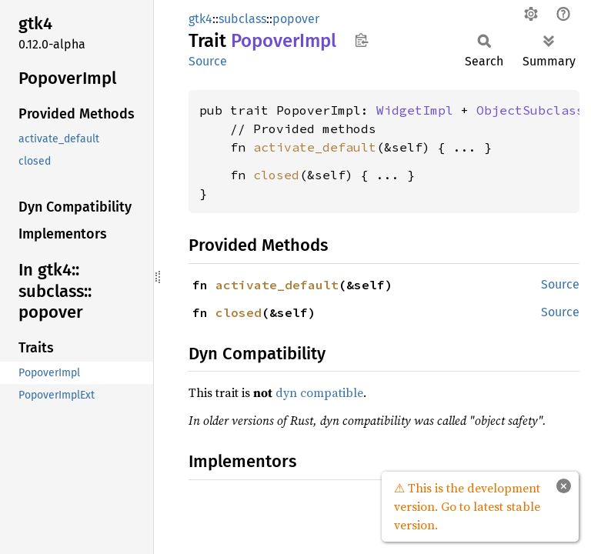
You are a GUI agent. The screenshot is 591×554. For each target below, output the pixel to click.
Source (208, 61)
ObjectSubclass (530, 110)
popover (295, 19)
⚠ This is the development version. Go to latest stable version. (467, 506)
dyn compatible (319, 392)
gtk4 (200, 19)
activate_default (314, 147)
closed (276, 174)
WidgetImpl (414, 110)
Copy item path (361, 40)
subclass (242, 19)
